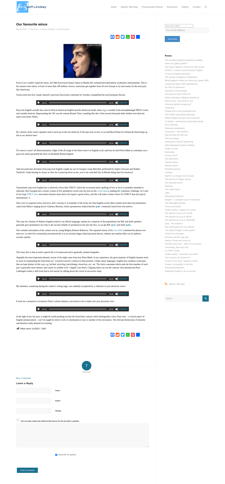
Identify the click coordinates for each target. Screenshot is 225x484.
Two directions (171, 159)
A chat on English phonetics (177, 74)
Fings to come (171, 148)
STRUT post (32, 194)
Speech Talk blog (48, 29)
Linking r (169, 172)
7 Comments (33, 29)
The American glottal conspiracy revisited (183, 60)
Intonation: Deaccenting (176, 91)
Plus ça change (172, 138)
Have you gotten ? (176, 63)
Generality (169, 152)
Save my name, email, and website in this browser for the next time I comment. (50, 421)
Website (58, 411)
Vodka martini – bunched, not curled (181, 254)
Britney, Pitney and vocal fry (177, 240)
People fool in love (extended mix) (180, 111)
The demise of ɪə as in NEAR (178, 216)
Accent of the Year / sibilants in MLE (181, 261)
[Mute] (116, 124)
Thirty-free (169, 108)
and (177, 94)
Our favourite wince (174, 183)
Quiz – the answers (174, 223)
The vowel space (172, 189)
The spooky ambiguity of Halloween (181, 77)
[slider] (77, 102)
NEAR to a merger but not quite (179, 176)
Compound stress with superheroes (181, 84)
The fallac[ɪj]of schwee (175, 203)
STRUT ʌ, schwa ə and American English (184, 70)
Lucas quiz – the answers (176, 131)
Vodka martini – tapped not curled (180, 210)
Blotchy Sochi (171, 165)
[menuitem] (114, 7)
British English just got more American (182, 118)
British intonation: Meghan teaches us (182, 97)
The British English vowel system (180, 230)
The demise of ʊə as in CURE (178, 213)
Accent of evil (171, 155)
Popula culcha (171, 162)
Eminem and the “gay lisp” (177, 237)
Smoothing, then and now (176, 247)
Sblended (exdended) (175, 128)
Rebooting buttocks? (174, 196)
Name (58, 390)
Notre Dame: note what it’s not (179, 101)
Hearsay (168, 186)
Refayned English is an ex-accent (180, 271)
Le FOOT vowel (172, 250)
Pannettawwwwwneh (174, 267)
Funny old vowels (173, 206)
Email (58, 400)
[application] (82, 124)
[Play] (38, 102)
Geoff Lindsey (64, 29)
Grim (171, 125)
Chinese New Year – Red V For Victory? (183, 244)
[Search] (206, 7)
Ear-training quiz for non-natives (179, 227)
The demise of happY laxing (177, 179)
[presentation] (40, 461)
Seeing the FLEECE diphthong (179, 142)
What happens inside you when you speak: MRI (187, 80)
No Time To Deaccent (175, 87)
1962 (167, 193)
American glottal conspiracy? (178, 104)
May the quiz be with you (176, 135)
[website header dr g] (31, 7)
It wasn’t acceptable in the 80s (179, 264)
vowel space (102, 191)
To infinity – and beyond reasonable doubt (184, 121)
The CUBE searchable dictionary (180, 114)
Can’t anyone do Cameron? (177, 257)
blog (176, 284)
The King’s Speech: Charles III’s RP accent (184, 67)
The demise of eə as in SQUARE (180, 220)
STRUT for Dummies (174, 233)
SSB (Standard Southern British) (180, 145)
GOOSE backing (172, 169)
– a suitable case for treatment (182, 199)
